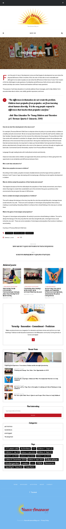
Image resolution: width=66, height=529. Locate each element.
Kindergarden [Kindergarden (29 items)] (12, 463)
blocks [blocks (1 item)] (34, 448)
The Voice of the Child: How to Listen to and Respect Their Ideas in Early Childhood (37, 395)
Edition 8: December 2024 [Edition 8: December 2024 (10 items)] (15, 460)
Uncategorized (50, 286)
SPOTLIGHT (14, 286)
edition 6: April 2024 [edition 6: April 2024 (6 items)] (27, 456)
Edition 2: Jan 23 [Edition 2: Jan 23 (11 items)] (12, 452)
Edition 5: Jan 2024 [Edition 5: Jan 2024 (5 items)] (11, 456)
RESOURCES (7, 286)
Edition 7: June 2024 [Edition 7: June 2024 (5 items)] (43, 456)
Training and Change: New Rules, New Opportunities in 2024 (33, 290)
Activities (9, 233)
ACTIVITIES (35, 56)
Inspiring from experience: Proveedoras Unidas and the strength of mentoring (11, 292)
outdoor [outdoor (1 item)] (32, 463)
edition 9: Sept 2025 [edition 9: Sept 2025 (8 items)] (35, 460)
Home (16, 484)
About (42, 484)
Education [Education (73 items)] (52, 459)
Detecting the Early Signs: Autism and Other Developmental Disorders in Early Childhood (53, 292)
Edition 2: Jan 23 (19, 233)
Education (29, 233)
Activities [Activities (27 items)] (25, 448)
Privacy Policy (45, 520)
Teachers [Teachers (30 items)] (30, 467)
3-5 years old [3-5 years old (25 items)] (11, 448)
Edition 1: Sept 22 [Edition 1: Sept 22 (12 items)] (45, 448)
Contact (49, 484)
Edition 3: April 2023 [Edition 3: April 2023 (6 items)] (28, 452)
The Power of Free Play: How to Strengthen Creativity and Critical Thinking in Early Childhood (37, 387)
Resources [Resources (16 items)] (49, 463)
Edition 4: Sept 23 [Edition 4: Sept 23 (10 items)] (45, 452)
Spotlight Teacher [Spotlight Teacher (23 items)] (14, 467)
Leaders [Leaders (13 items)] (25, 463)
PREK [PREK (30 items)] (39, 463)
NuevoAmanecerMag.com (32, 520)
